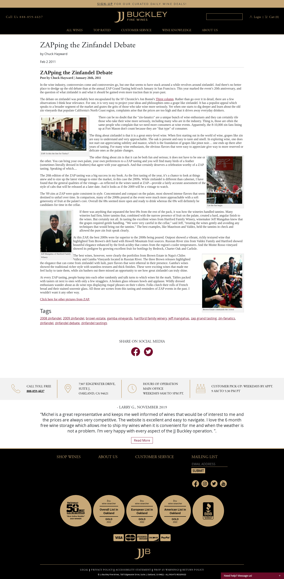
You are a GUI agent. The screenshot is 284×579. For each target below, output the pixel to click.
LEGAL (84, 570)
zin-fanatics (226, 318)
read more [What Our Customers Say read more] (142, 440)
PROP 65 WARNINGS (167, 570)
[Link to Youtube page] (223, 483)
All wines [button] (74, 30)
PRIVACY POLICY (102, 570)
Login (257, 17)
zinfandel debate (67, 323)
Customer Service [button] (154, 457)
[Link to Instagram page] (204, 483)
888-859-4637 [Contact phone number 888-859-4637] (35, 391)
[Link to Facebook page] (195, 483)
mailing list (205, 457)
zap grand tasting (204, 318)
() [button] (273, 17)
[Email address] (209, 464)
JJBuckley (140, 17)
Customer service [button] (136, 30)
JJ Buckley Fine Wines (109, 574)
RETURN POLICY (193, 570)
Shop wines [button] (69, 457)
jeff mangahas (178, 318)
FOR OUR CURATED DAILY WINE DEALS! (142, 4)
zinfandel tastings (94, 323)
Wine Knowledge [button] (176, 30)
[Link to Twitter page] (214, 483)
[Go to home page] (142, 552)
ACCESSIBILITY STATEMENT (133, 570)
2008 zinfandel (50, 318)
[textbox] (224, 16)
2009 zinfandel (73, 318)
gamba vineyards (120, 318)
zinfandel (46, 323)
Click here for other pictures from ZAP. (65, 299)
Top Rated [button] (101, 30)
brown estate (96, 318)
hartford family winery (150, 318)
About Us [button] (210, 30)
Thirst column (165, 99)
